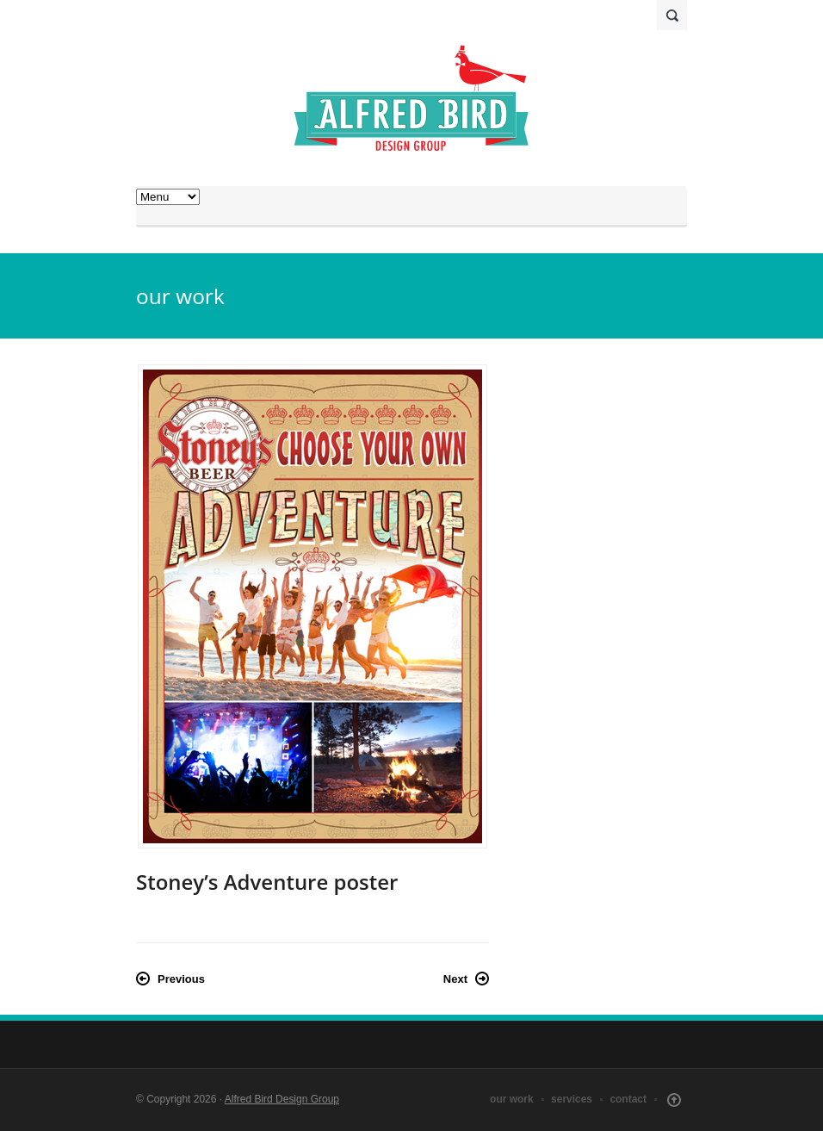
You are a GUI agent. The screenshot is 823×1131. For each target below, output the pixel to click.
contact (628, 1099)
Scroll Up (674, 1100)
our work (512, 1099)
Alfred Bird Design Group (282, 1099)
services (571, 1099)
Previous (181, 979)
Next (455, 979)
